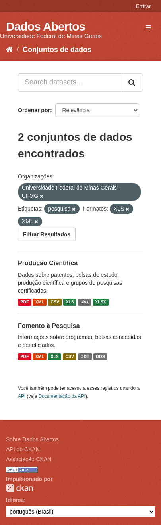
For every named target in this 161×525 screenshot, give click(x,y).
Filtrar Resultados (46, 234)
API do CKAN (23, 449)
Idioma (15, 500)
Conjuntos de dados (57, 50)
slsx (84, 302)
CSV (54, 302)
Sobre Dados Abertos (32, 439)
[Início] (9, 50)
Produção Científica (48, 263)
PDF (24, 302)
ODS (100, 356)
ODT (84, 356)
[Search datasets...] (70, 82)
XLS (70, 302)
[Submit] (132, 82)
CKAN (19, 488)
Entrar (143, 6)
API (21, 396)
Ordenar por (34, 110)
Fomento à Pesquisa (49, 325)
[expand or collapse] (148, 27)
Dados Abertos (45, 26)
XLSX (100, 302)
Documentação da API (62, 396)
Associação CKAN (28, 459)
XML (39, 302)
